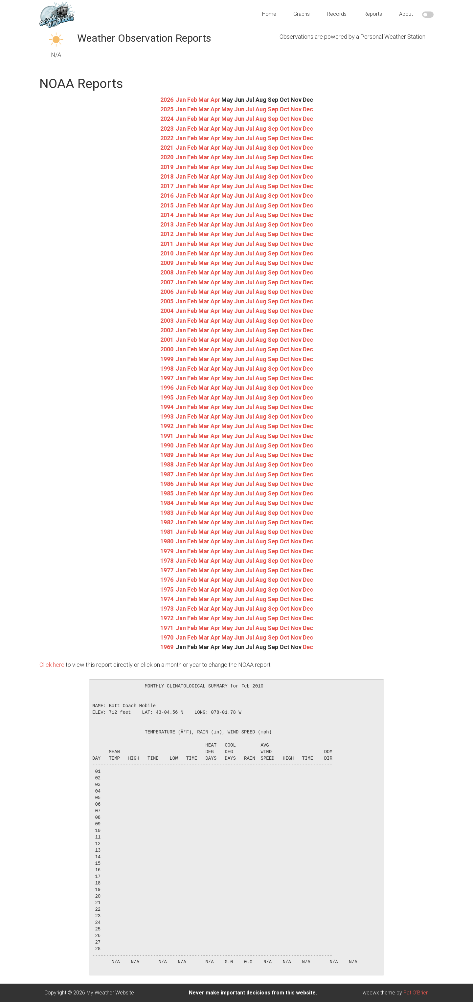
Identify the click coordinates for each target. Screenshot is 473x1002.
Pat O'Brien (416, 993)
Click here (51, 664)
